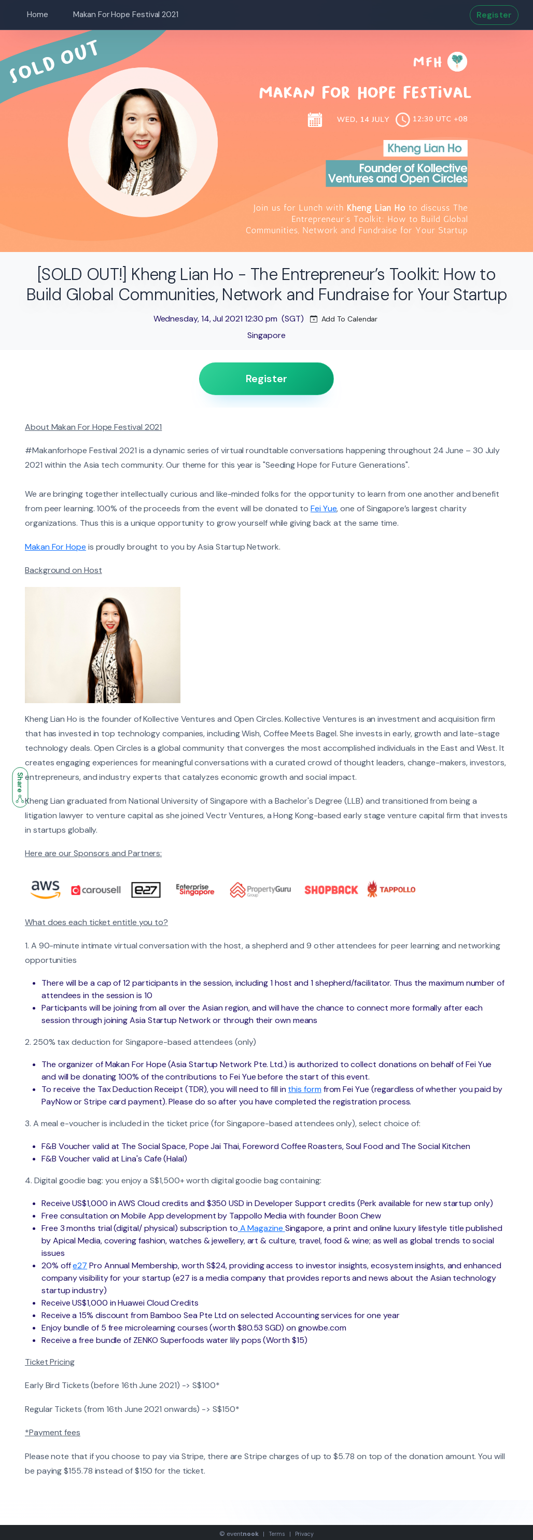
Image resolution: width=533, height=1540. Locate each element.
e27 (80, 1265)
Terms (277, 1533)
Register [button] (494, 14)
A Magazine (261, 1228)
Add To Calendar (344, 319)
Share (20, 787)
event (243, 1534)
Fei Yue (323, 508)
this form (304, 1089)
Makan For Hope (55, 546)
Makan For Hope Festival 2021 (125, 14)
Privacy (304, 1533)
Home (37, 14)
